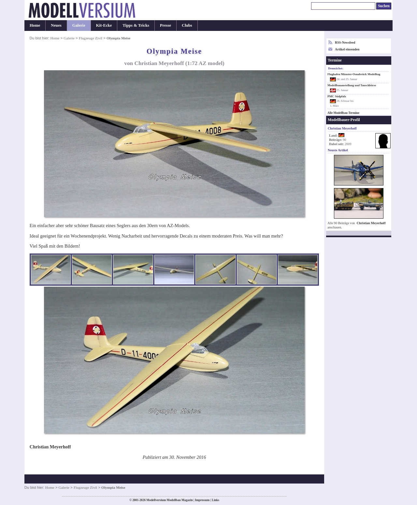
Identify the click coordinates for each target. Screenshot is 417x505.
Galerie (78, 25)
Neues (56, 25)
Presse (165, 25)
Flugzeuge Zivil (90, 38)
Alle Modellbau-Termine (343, 113)
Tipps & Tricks (135, 25)
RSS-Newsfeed (345, 42)
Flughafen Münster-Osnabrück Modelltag (353, 74)
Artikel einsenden (347, 49)
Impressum (202, 500)
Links (215, 500)
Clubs (187, 25)
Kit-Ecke (104, 25)
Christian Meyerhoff (371, 223)
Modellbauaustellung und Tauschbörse (351, 85)
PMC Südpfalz (336, 96)
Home (35, 25)
